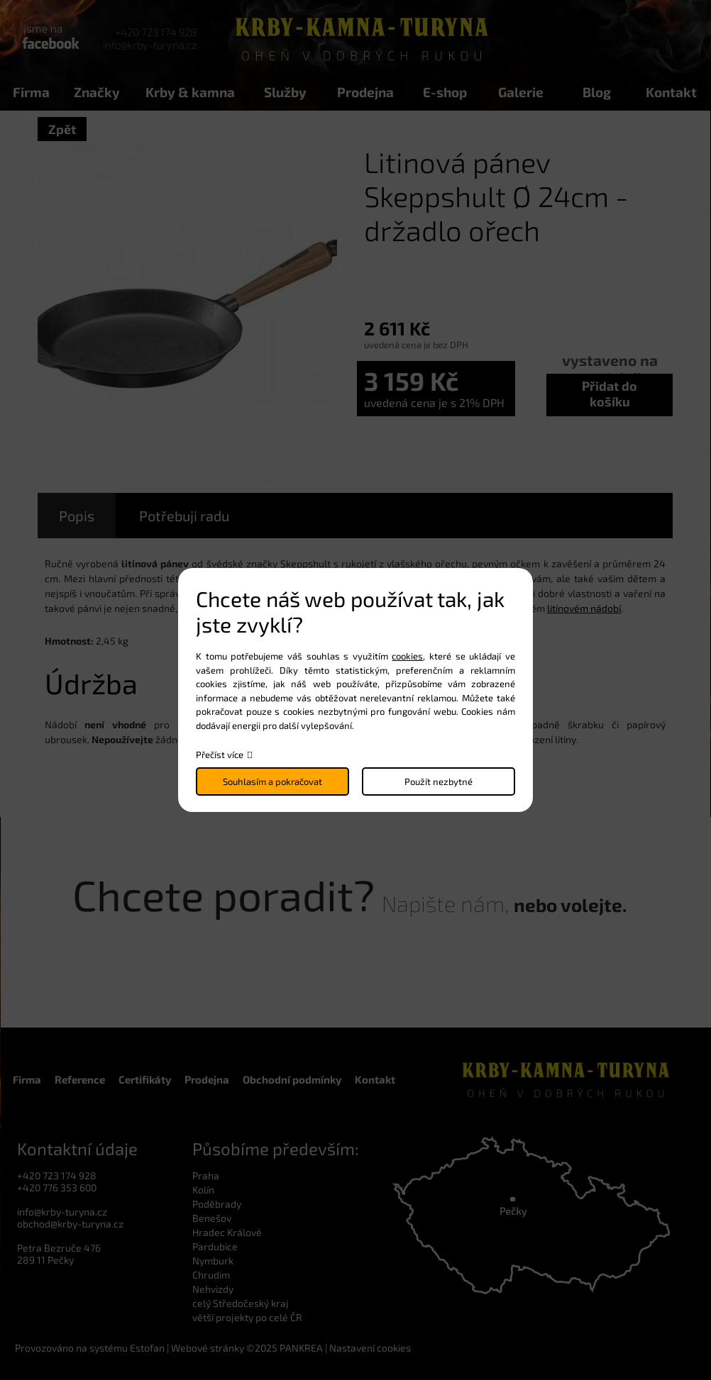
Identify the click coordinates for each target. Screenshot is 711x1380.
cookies (407, 656)
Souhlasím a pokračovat (272, 781)
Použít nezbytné (438, 781)
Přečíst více (219, 754)
